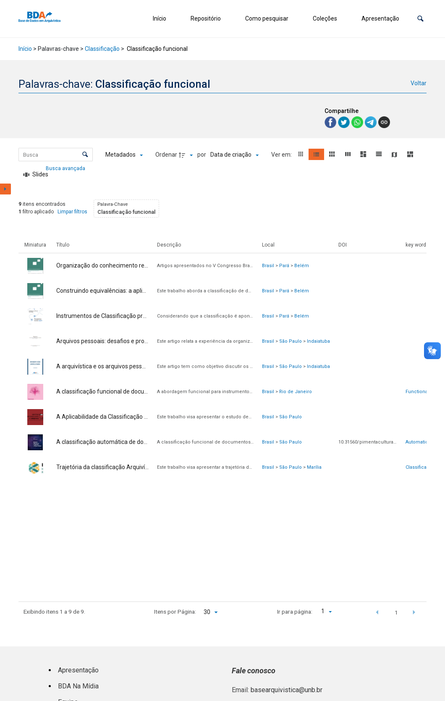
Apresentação (380, 18)
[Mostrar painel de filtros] (5, 189)
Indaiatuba (318, 341)
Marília (314, 467)
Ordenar (166, 154)
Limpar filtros (72, 212)
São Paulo (290, 341)
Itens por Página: (175, 611)
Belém (301, 265)
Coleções (325, 18)
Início (159, 18)
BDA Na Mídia (78, 686)
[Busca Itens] (55, 154)
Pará (284, 265)
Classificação (102, 48)
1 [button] (396, 612)
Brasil (268, 265)
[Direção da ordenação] (186, 155)
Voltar (419, 83)
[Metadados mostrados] (124, 155)
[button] (420, 19)
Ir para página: (294, 611)
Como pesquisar (266, 18)
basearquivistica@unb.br (286, 690)
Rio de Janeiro (295, 391)
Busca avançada (66, 168)
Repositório (206, 18)
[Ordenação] (234, 155)
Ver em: (282, 154)
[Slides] (35, 174)
